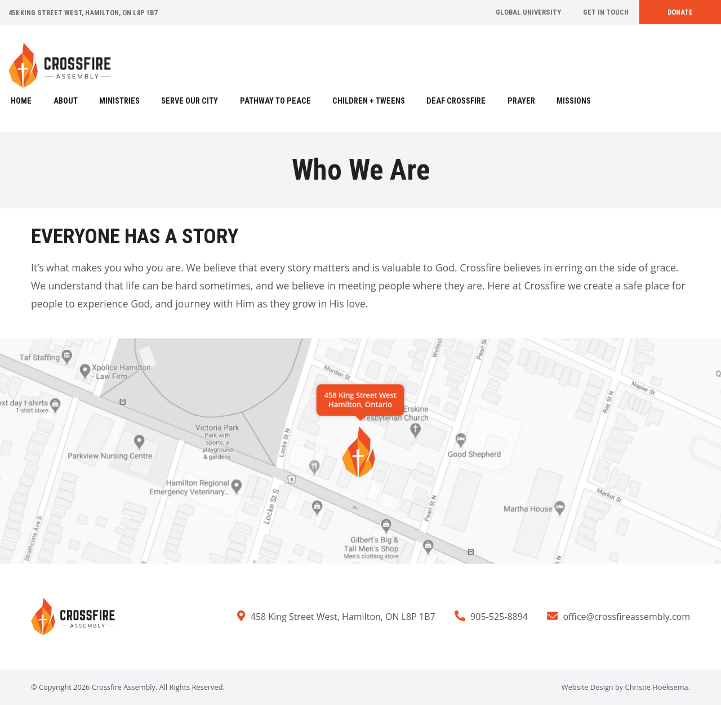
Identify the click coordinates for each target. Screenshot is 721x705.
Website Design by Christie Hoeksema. (626, 687)
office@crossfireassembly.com (626, 616)
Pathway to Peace (275, 101)
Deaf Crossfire (456, 101)
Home (21, 101)
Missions (574, 101)
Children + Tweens (368, 101)
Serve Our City (189, 101)
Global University (528, 12)
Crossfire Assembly (123, 687)
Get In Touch (606, 12)
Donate (680, 12)
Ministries (119, 101)
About (66, 101)
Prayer (521, 101)
